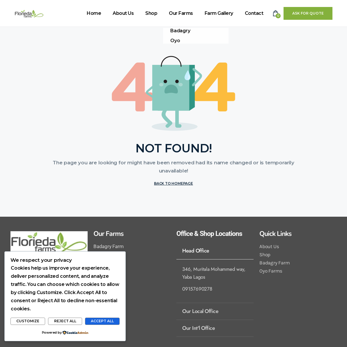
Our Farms (181, 13)
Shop (151, 13)
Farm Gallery (219, 13)
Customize (27, 321)
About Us (123, 13)
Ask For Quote (308, 13)
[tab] (215, 250)
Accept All (102, 321)
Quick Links (275, 233)
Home (94, 13)
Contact (254, 13)
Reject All (65, 321)
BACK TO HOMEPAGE (173, 183)
